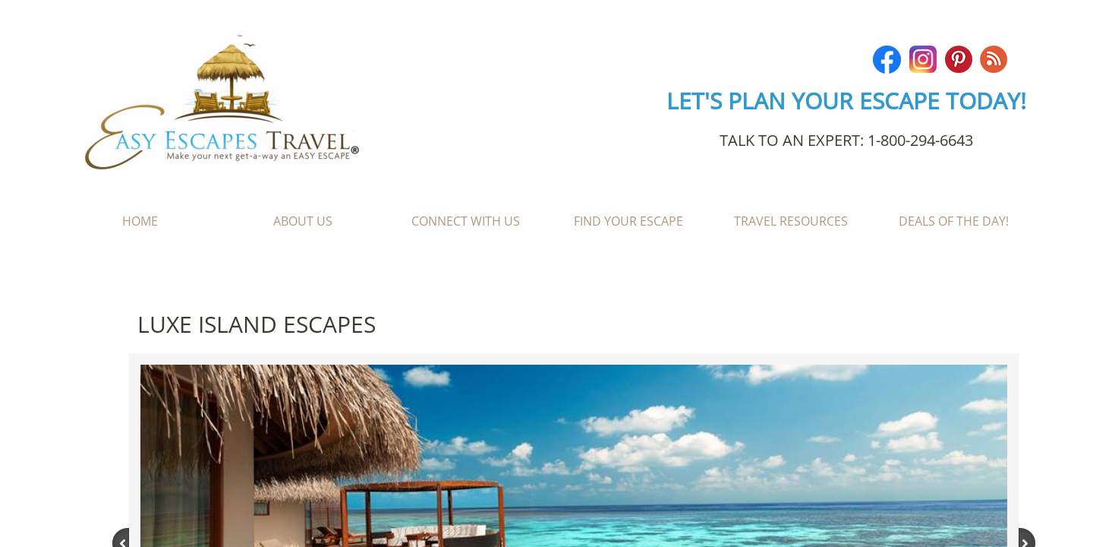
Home (140, 221)
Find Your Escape (628, 221)
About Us (302, 221)
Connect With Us (465, 221)
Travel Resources (791, 221)
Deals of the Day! (954, 221)
